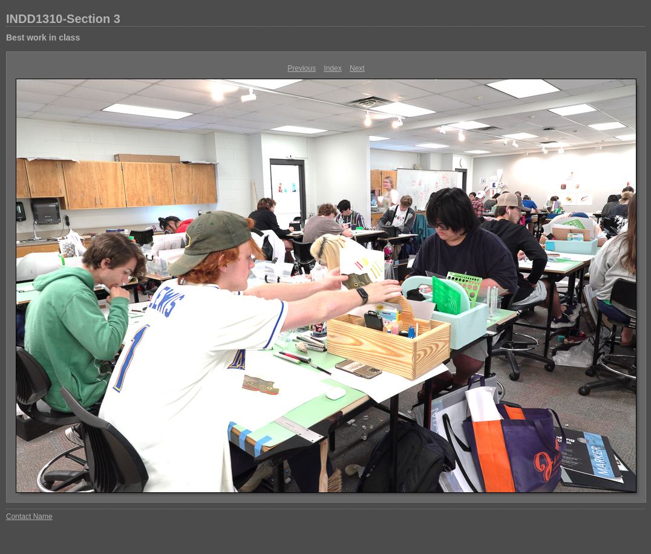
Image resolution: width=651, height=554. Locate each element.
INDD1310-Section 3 (63, 18)
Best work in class (43, 37)
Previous (301, 68)
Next (357, 68)
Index (332, 68)
